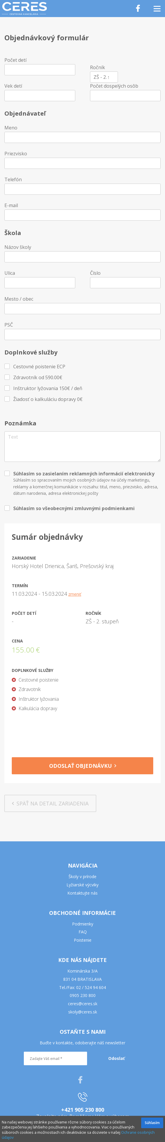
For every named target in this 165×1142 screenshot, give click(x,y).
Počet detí (15, 60)
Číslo (95, 273)
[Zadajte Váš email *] (55, 1058)
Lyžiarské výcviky (82, 885)
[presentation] (82, 732)
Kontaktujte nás (82, 893)
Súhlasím (152, 1122)
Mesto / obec (18, 299)
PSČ (8, 325)
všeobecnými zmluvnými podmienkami (88, 508)
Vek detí (13, 86)
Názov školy (17, 247)
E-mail (11, 205)
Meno (10, 127)
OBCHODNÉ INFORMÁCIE (82, 912)
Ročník (97, 67)
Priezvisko (15, 153)
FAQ (83, 932)
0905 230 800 (83, 995)
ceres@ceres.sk (82, 1003)
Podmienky (82, 924)
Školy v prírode (82, 876)
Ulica (9, 273)
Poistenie (82, 940)
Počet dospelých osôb (114, 86)
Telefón (13, 179)
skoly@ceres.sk (82, 1012)
